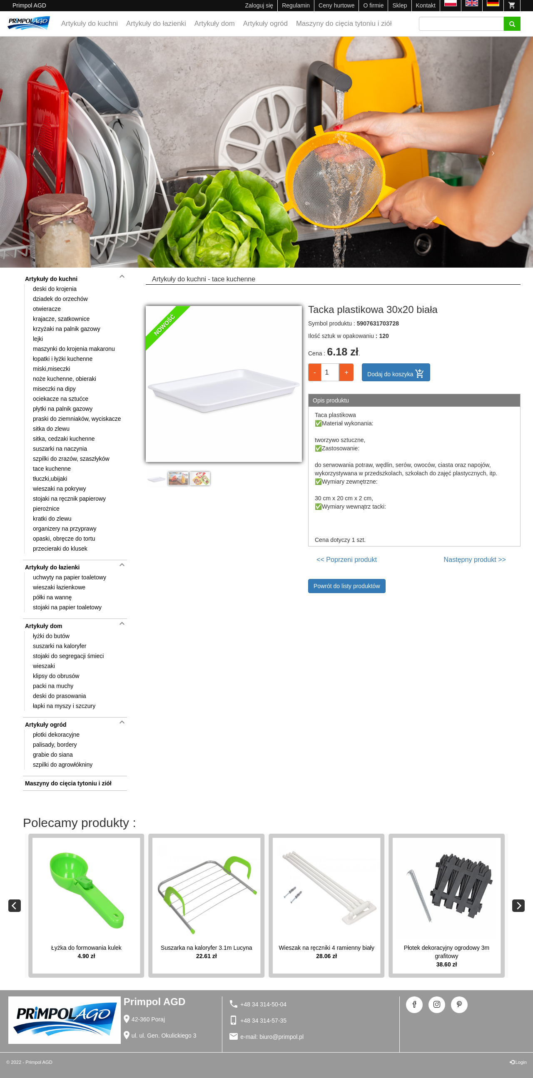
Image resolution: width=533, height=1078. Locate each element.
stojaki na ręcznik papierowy (69, 498)
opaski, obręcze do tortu (64, 538)
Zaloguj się (259, 5)
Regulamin (296, 5)
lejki (38, 338)
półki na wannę (52, 597)
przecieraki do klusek (60, 548)
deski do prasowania (59, 696)
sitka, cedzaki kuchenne (64, 438)
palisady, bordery (55, 744)
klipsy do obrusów (56, 676)
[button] (40, 152)
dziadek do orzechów (60, 299)
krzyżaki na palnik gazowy (66, 328)
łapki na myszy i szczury (64, 706)
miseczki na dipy (54, 388)
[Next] (518, 905)
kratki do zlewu (52, 518)
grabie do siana (53, 754)
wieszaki (44, 666)
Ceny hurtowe (336, 5)
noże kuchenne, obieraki (64, 378)
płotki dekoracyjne (56, 734)
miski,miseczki (51, 368)
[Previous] (14, 905)
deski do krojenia (55, 289)
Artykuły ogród (265, 23)
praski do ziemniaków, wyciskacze (77, 418)
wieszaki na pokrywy (59, 488)
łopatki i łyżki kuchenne (62, 358)
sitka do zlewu (51, 428)
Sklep (399, 5)
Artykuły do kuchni (89, 23)
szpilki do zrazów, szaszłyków (71, 458)
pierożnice (46, 508)
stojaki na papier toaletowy (67, 607)
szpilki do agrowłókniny (62, 764)
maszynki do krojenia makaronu (74, 348)
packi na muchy (53, 686)
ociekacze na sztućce (60, 398)
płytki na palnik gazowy (62, 408)
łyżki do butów (51, 636)
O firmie (373, 5)
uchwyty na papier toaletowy (69, 577)
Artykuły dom (214, 23)
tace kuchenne (52, 468)
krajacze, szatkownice (61, 318)
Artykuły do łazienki (156, 23)
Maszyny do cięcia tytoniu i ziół (343, 23)
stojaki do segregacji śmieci (68, 656)
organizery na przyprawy (65, 528)
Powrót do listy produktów (347, 586)
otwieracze (47, 309)
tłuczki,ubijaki (50, 478)
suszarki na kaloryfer (59, 646)
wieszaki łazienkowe (59, 587)
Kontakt (426, 5)
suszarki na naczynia (60, 448)
